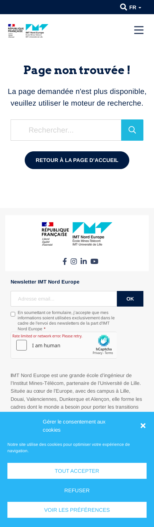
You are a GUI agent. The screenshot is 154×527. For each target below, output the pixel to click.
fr (135, 7)
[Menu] (139, 30)
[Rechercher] (132, 130)
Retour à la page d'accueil (77, 160)
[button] (143, 425)
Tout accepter (77, 471)
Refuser (77, 490)
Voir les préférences (77, 510)
